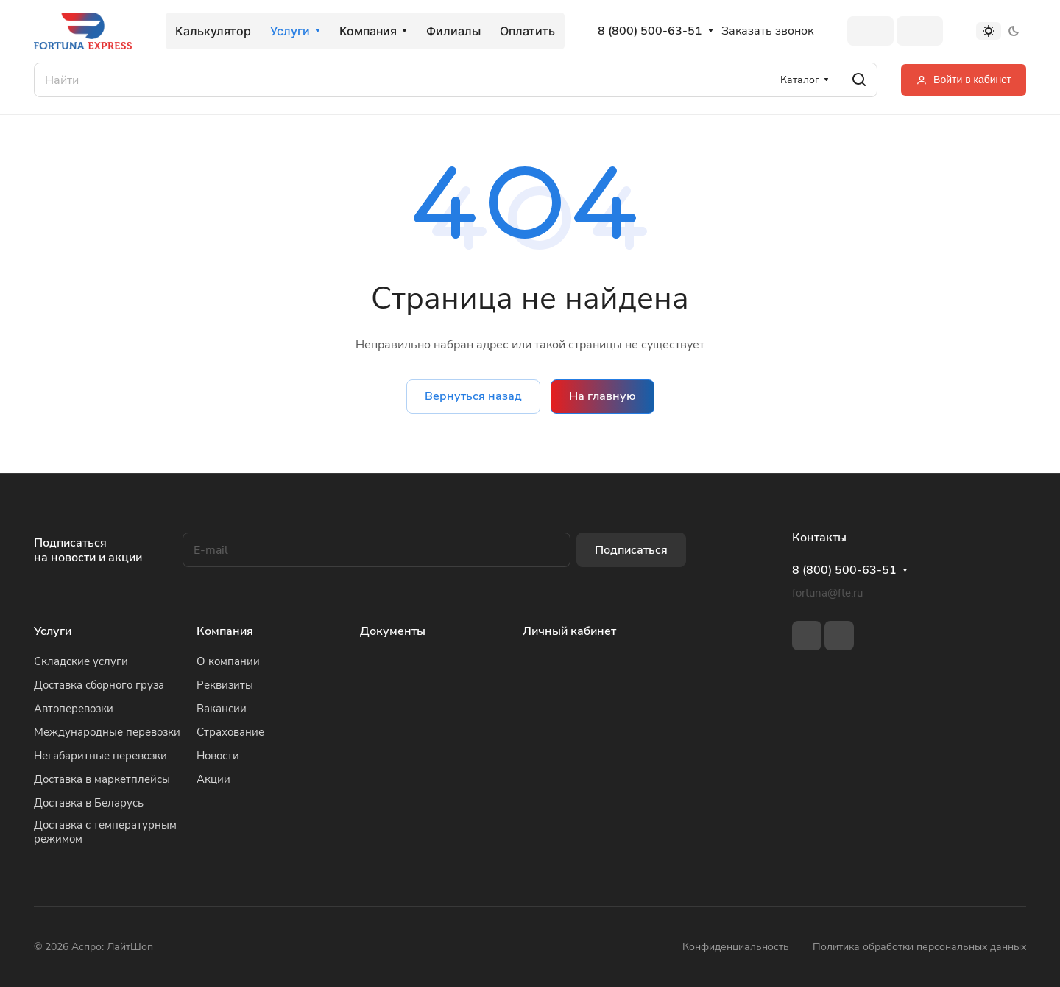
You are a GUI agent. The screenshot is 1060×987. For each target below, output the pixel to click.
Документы (392, 631)
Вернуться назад (473, 396)
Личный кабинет (569, 631)
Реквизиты (225, 685)
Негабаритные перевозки (100, 755)
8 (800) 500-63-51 (650, 31)
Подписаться (631, 550)
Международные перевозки (107, 732)
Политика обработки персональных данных (919, 947)
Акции (213, 779)
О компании (228, 661)
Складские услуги (81, 661)
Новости (218, 755)
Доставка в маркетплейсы (102, 779)
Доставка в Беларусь (89, 802)
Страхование (230, 732)
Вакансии (222, 708)
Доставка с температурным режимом (105, 832)
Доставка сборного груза (99, 685)
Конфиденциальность (735, 947)
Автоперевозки (73, 708)
